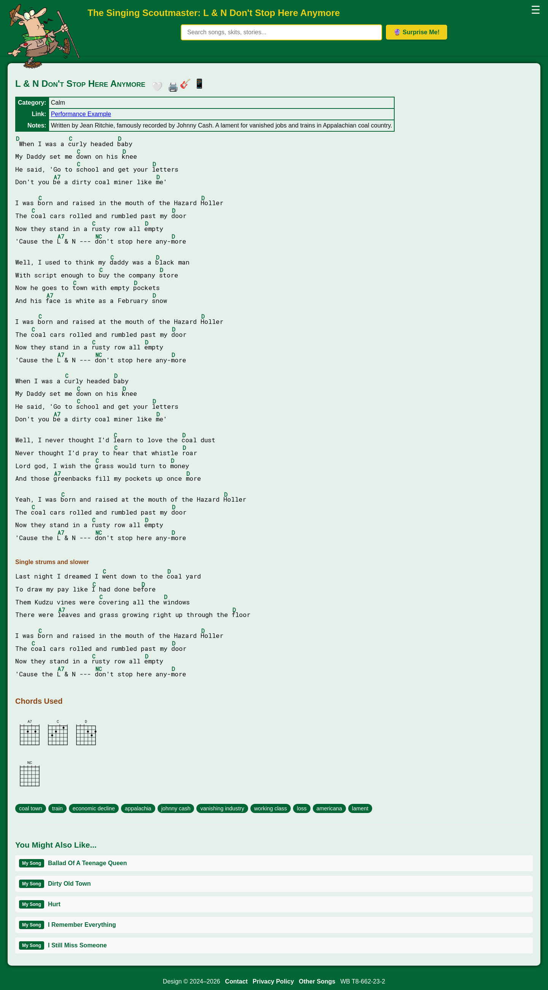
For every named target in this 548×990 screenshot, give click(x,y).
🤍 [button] (155, 85)
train (57, 808)
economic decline (94, 808)
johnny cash (176, 808)
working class (270, 808)
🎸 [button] (185, 83)
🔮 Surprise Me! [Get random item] (416, 32)
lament (360, 808)
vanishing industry (222, 808)
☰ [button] (535, 10)
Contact (236, 981)
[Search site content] (281, 32)
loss (302, 808)
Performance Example (81, 114)
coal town (30, 808)
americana (329, 808)
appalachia (138, 808)
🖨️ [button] (171, 85)
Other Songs (317, 981)
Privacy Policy (273, 981)
